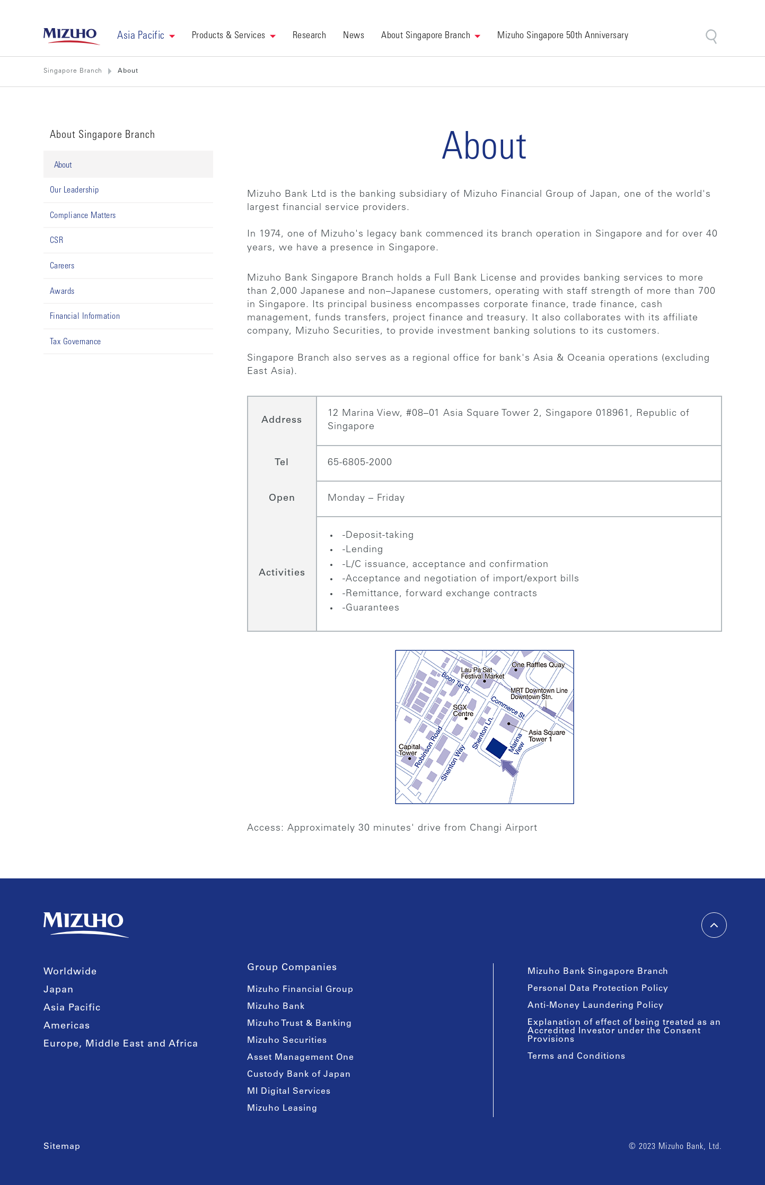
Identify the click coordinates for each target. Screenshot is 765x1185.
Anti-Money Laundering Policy (595, 1005)
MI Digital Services (289, 1091)
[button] (146, 36)
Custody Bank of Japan (299, 1074)
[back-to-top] (714, 925)
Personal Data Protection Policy (598, 988)
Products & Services (229, 36)
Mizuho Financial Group (300, 990)
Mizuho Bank (276, 1007)
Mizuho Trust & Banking (299, 1024)
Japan (58, 990)
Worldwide (70, 972)
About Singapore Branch (425, 36)
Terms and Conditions (576, 1056)
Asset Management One (300, 1057)
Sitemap (62, 1147)
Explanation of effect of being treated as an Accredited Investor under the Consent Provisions (624, 1031)
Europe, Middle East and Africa (120, 1044)
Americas (66, 1026)
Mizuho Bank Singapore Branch (598, 972)
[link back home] (72, 36)
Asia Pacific (72, 1008)
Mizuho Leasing (282, 1108)
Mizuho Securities (287, 1040)
